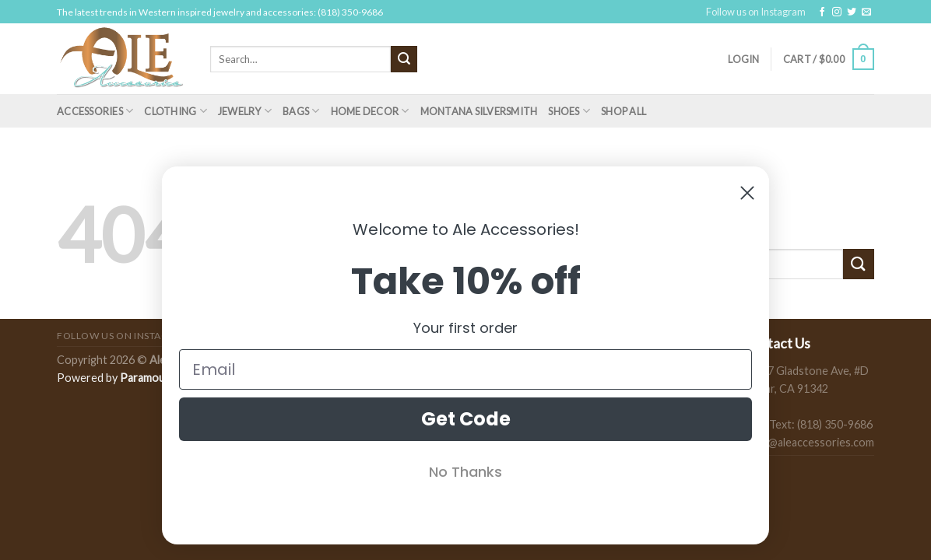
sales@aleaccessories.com (808, 442)
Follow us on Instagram (756, 11)
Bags (301, 110)
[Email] (465, 369)
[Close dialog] (747, 193)
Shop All (623, 111)
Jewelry (245, 110)
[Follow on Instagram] (836, 12)
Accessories (95, 110)
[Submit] (404, 59)
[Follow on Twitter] (851, 12)
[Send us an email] (866, 12)
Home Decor (370, 110)
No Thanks (465, 471)
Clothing (175, 110)
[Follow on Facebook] (822, 12)
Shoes (569, 110)
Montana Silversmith (479, 111)
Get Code (466, 419)
